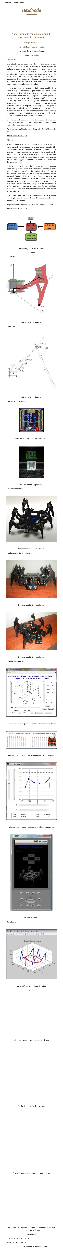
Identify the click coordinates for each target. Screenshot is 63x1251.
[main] (31, 11)
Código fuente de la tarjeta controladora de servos (27, 1246)
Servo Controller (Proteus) (17, 1242)
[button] (2, 3)
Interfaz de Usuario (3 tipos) (18, 1238)
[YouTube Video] (31, 1015)
